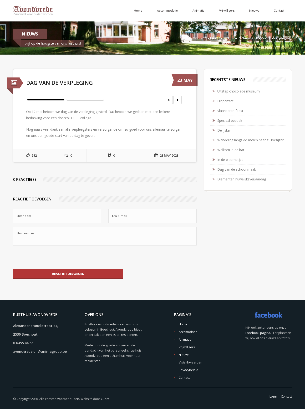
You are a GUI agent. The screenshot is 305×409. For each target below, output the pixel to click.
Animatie (198, 11)
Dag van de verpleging (273, 38)
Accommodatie (167, 11)
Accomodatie (188, 332)
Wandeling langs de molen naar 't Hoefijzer (250, 140)
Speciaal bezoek (229, 120)
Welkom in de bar (230, 150)
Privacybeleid (188, 370)
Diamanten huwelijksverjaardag (241, 179)
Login (273, 396)
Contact (279, 11)
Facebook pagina (257, 333)
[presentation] (49, 257)
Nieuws (254, 11)
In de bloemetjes (230, 159)
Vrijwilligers (226, 11)
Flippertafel (225, 101)
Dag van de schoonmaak (236, 169)
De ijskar (224, 130)
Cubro (105, 399)
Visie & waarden (190, 362)
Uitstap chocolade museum (238, 91)
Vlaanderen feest (230, 110)
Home (138, 11)
